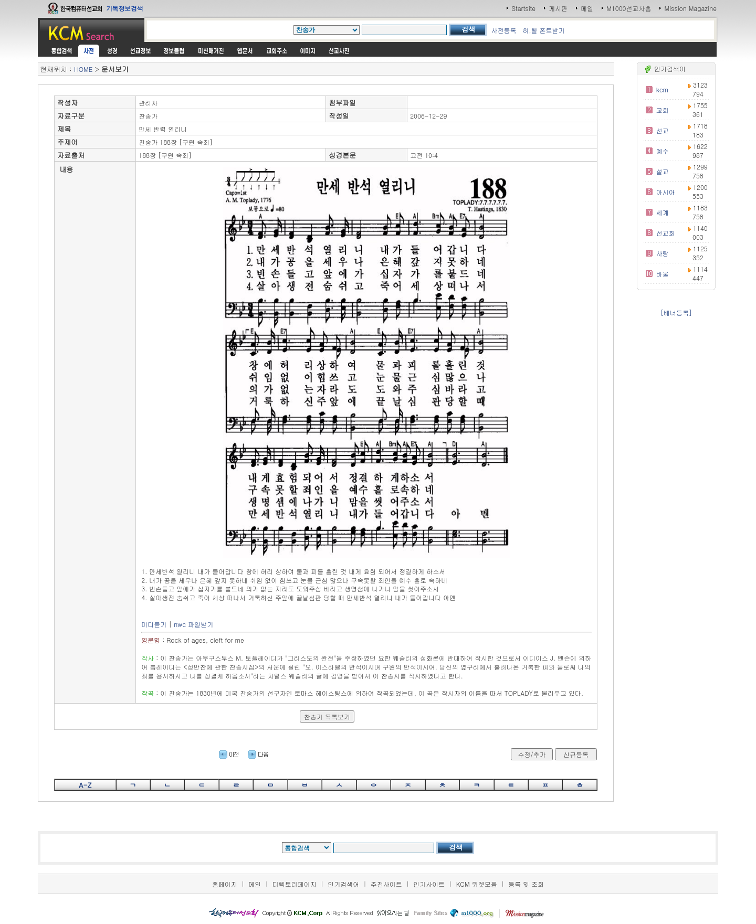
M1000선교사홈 (628, 8)
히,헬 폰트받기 (543, 30)
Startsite (523, 8)
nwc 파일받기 (193, 624)
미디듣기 (153, 624)
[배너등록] (676, 312)
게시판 (558, 8)
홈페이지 (224, 883)
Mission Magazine (690, 8)
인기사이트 (429, 883)
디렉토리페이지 (294, 883)
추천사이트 (386, 883)
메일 (587, 8)
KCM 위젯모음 (476, 883)
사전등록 (503, 30)
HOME (83, 69)
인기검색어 (343, 883)
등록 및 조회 (526, 883)
